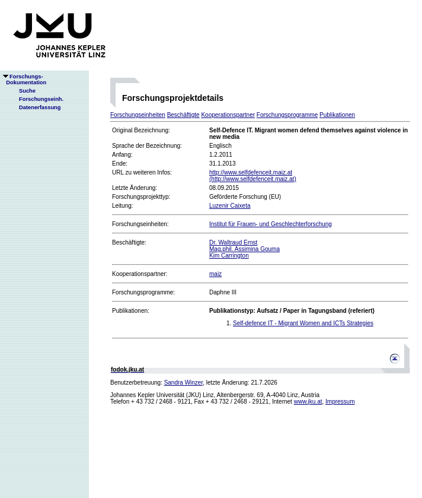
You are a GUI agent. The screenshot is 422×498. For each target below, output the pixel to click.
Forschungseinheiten (137, 115)
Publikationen (337, 115)
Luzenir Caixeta (229, 205)
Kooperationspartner (228, 115)
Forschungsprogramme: (143, 292)
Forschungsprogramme (287, 115)
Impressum (339, 401)
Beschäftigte (183, 115)
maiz (215, 274)
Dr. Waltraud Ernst (233, 242)
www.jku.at (308, 401)
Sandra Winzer (183, 382)
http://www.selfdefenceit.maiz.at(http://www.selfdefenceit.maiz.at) (252, 175)
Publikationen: (130, 310)
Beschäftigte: (129, 242)
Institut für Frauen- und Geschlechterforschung (270, 224)
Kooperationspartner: (139, 274)
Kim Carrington (229, 255)
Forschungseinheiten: (140, 224)
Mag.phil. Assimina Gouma (244, 249)
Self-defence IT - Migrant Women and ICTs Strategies (303, 323)
